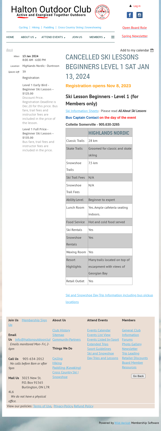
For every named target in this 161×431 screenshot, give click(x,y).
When (16, 56)
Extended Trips (97, 344)
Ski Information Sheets (82, 111)
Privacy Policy (63, 406)
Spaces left (13, 71)
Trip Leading (130, 353)
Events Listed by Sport (103, 339)
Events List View (98, 335)
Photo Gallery (132, 344)
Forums (127, 339)
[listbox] (137, 50)
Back (9, 50)
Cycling (23, 27)
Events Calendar (98, 330)
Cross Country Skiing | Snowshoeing (79, 27)
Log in (137, 6)
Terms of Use (42, 406)
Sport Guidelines (99, 349)
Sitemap (58, 335)
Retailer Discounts (135, 358)
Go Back (138, 376)
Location (14, 65)
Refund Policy (83, 406)
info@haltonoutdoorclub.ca (35, 339)
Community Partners (66, 339)
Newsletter (130, 349)
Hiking (35, 27)
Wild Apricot (122, 423)
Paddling (49, 27)
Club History (61, 330)
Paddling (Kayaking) (66, 367)
